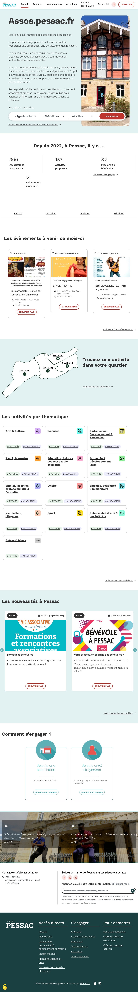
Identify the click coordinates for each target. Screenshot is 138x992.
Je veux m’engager (104, 174)
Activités (85, 213)
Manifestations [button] (54, 4)
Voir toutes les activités (96, 386)
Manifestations (79, 946)
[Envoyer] (133, 891)
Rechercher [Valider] (112, 116)
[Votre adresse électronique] (97, 891)
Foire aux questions (114, 931)
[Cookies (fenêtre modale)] (4, 987)
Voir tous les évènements (118, 329)
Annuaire (76, 931)
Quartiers (51, 213)
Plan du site (45, 936)
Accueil (43, 931)
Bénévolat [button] (103, 4)
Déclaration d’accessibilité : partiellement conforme (52, 945)
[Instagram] (75, 877)
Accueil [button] (24, 4)
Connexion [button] (126, 4)
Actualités (76, 951)
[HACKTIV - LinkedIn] (99, 983)
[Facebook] (64, 877)
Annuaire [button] (37, 4)
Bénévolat (77, 941)
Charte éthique (47, 953)
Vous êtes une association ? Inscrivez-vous (33, 124)
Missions (119, 213)
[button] (113, 4)
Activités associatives (83, 936)
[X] (70, 877)
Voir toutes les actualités (118, 713)
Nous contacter (80, 956)
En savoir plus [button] (26, 312)
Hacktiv (85, 983)
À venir (18, 213)
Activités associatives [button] (87, 4)
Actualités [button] (71, 4)
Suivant (135, 650)
